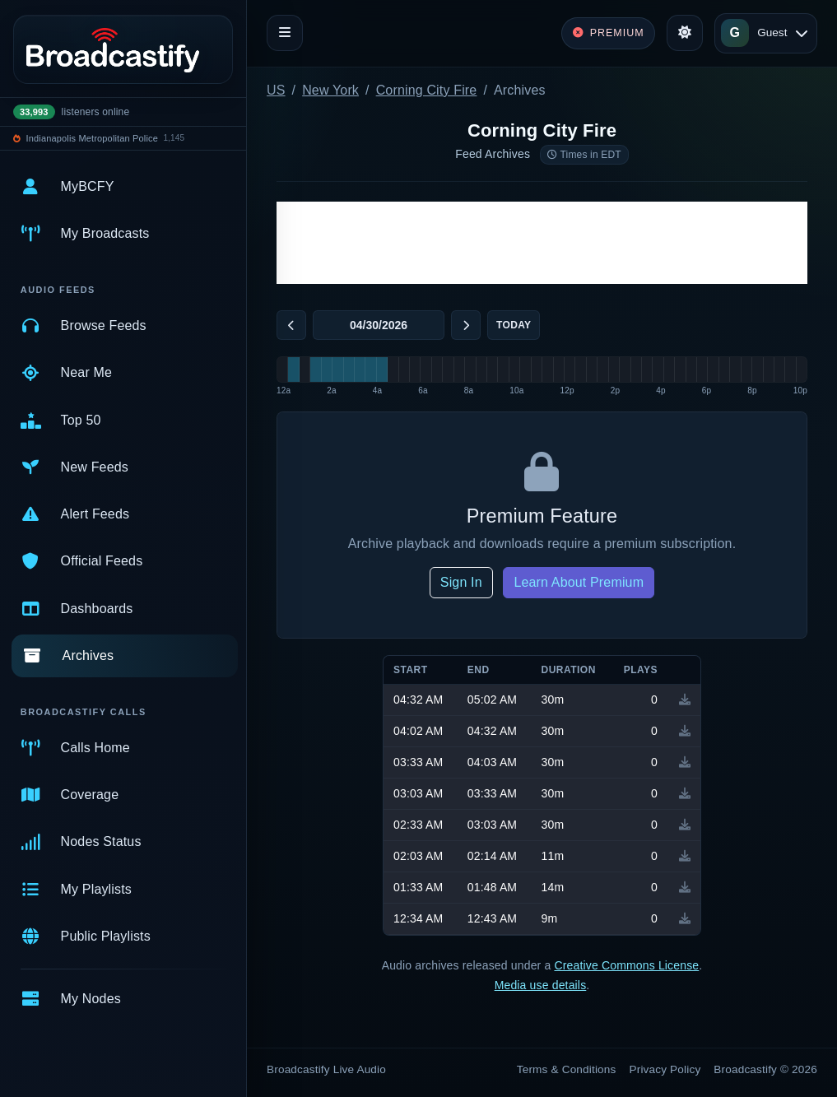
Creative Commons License (626, 965)
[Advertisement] (542, 243)
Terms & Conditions (566, 1069)
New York (330, 90)
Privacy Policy (665, 1069)
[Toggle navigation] (285, 33)
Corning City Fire (426, 90)
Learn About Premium (579, 582)
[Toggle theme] (685, 33)
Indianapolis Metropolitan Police (92, 138)
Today (513, 325)
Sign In (461, 582)
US (276, 90)
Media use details (541, 985)
